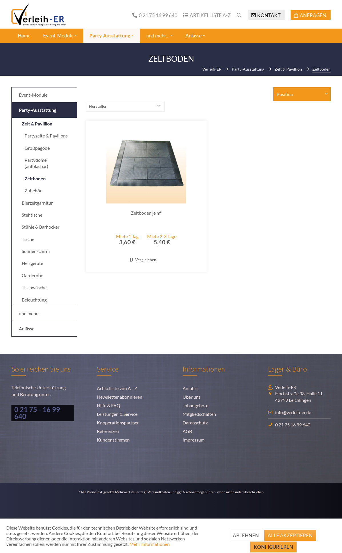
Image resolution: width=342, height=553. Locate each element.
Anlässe (26, 328)
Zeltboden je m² (146, 212)
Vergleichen (142, 259)
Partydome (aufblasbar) (36, 163)
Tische (28, 239)
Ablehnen (246, 535)
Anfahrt (190, 388)
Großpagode (37, 148)
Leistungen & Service (117, 414)
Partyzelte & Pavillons (46, 135)
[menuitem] (152, 15)
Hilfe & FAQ (108, 405)
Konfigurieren (273, 547)
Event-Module (33, 94)
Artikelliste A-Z (210, 15)
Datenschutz (195, 422)
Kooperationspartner (118, 422)
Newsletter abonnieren (119, 397)
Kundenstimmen (113, 439)
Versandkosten (159, 492)
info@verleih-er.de (293, 412)
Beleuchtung (34, 299)
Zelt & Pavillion (37, 123)
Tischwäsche (34, 287)
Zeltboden (35, 178)
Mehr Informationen (149, 544)
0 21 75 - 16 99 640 (37, 412)
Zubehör (33, 190)
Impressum (194, 439)
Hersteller (98, 106)
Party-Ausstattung (37, 110)
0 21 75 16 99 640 (158, 15)
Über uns (192, 397)
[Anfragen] (311, 15)
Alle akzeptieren (290, 535)
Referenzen (108, 431)
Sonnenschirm (36, 251)
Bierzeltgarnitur (37, 202)
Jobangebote (195, 405)
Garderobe (32, 275)
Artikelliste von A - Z (117, 388)
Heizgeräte (32, 263)
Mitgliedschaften (199, 414)
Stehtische (32, 214)
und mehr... (29, 313)
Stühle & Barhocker (40, 226)
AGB (187, 431)
